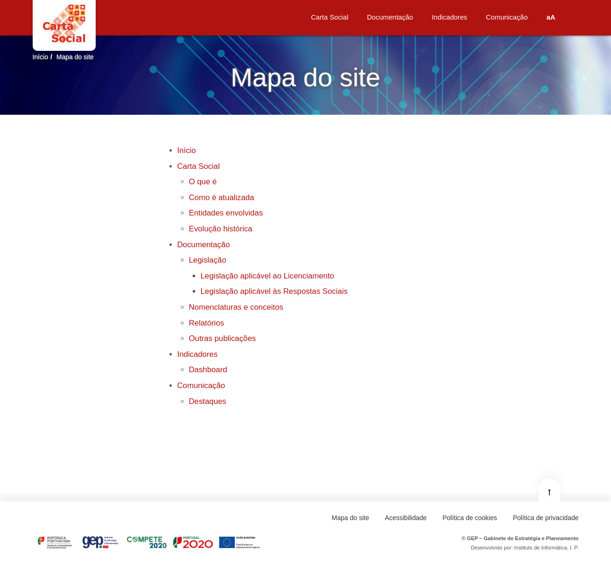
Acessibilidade (406, 517)
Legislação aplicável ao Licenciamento (267, 275)
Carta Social (198, 166)
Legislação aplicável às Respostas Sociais (274, 291)
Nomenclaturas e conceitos (236, 307)
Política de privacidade (546, 517)
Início (40, 57)
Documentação (203, 244)
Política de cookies (469, 517)
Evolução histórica (221, 228)
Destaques (207, 401)
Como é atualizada (221, 197)
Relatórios (207, 323)
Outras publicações (222, 338)
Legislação (207, 260)
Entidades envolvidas (226, 213)
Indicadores (197, 354)
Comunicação (201, 385)
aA (551, 17)
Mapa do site (75, 57)
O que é (203, 181)
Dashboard (208, 369)
